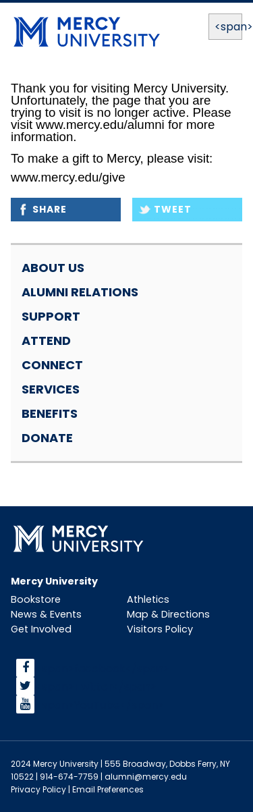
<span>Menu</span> (225, 27)
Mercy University (54, 581)
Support (51, 316)
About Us (53, 267)
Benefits (50, 413)
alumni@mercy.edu (146, 776)
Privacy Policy (38, 789)
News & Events (46, 614)
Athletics (148, 599)
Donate (47, 437)
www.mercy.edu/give (68, 177)
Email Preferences (108, 789)
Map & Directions (168, 614)
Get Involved (41, 629)
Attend (46, 340)
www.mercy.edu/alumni (100, 124)
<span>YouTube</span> (100, 704)
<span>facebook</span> (102, 668)
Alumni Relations (80, 291)
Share (49, 209)
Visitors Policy (160, 629)
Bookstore (36, 599)
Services (51, 389)
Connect (52, 364)
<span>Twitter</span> (96, 686)
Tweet (173, 209)
